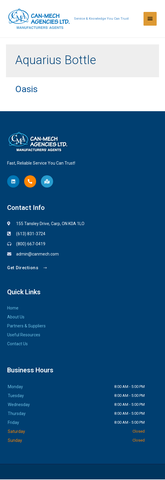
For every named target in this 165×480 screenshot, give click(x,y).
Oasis (26, 89)
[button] (27, 268)
